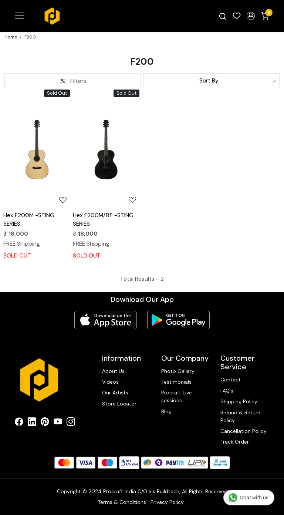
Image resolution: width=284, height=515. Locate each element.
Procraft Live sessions (176, 396)
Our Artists (115, 392)
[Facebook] (19, 423)
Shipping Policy (238, 401)
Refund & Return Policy (240, 416)
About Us (113, 371)
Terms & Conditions (122, 502)
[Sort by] (211, 80)
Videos (110, 381)
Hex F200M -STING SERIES (28, 220)
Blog (166, 411)
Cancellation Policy (243, 431)
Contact (230, 379)
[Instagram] (71, 423)
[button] (251, 16)
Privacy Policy (167, 502)
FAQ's (226, 390)
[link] (223, 16)
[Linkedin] (32, 423)
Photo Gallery (178, 371)
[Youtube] (58, 423)
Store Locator (119, 403)
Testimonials (176, 381)
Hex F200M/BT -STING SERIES (103, 220)
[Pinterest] (45, 423)
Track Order (234, 441)
